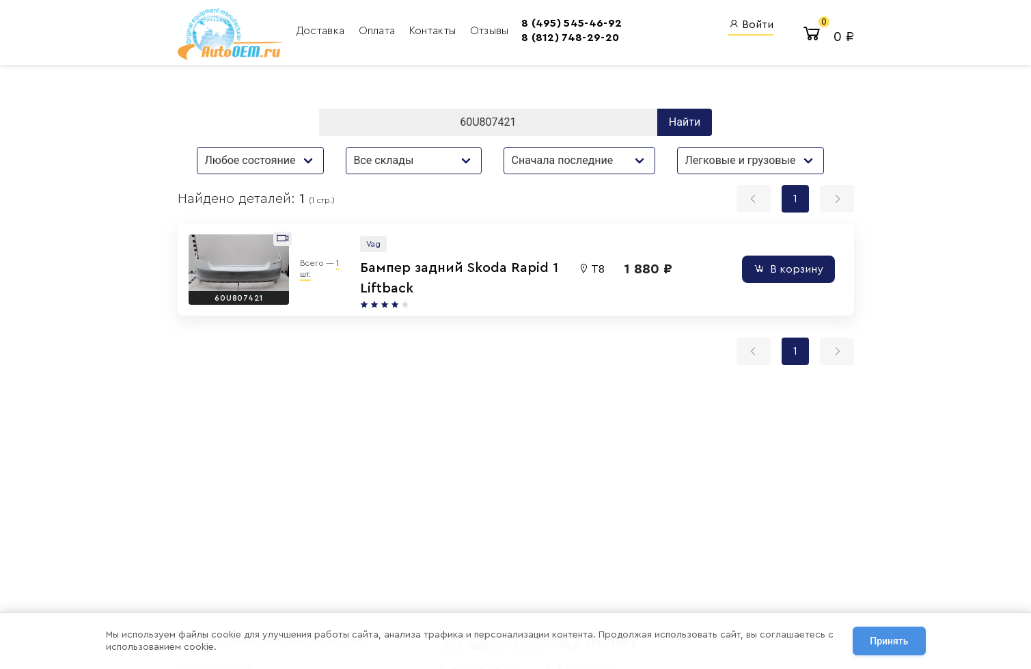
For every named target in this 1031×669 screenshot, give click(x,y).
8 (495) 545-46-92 (571, 23)
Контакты (434, 30)
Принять (889, 641)
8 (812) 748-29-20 (570, 37)
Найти (684, 121)
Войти (750, 24)
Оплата (378, 30)
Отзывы (489, 30)
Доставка (322, 30)
